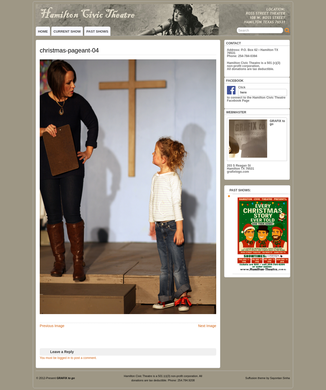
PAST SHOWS (97, 31)
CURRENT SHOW (67, 31)
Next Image (207, 326)
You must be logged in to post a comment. (68, 358)
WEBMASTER (236, 112)
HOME (43, 31)
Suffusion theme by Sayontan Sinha (267, 378)
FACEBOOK (234, 81)
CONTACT (233, 43)
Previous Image (52, 326)
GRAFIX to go (257, 138)
